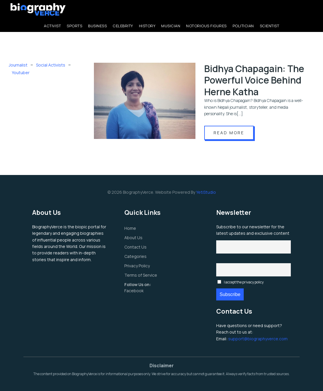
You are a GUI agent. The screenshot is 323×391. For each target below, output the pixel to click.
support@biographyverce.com (258, 338)
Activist (52, 25)
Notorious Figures (206, 25)
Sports (74, 25)
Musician (170, 25)
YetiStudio (206, 192)
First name (253, 236)
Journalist (18, 65)
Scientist (269, 25)
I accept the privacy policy (240, 282)
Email (254, 259)
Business (97, 25)
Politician (243, 25)
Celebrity (123, 25)
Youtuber (21, 72)
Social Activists (50, 65)
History (147, 25)
